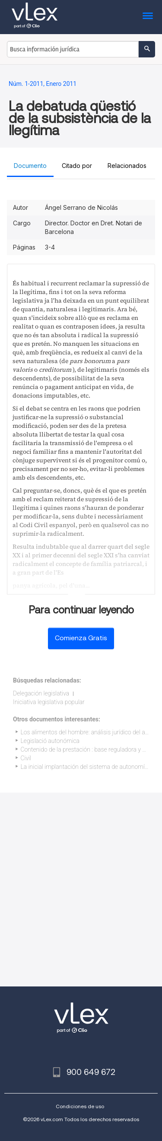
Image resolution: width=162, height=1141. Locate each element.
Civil (26, 758)
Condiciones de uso (80, 1106)
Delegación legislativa (41, 693)
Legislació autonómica (50, 740)
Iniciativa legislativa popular (49, 702)
